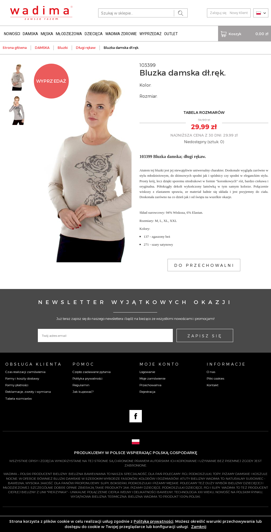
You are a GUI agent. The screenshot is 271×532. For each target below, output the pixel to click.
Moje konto (159, 364)
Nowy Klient (239, 13)
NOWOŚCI (12, 34)
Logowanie (147, 372)
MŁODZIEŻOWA (69, 34)
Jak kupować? (83, 391)
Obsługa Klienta (33, 364)
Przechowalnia (150, 385)
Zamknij (198, 526)
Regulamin (81, 385)
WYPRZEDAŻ (150, 34)
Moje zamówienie (152, 378)
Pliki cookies (215, 378)
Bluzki (63, 47)
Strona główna (15, 47)
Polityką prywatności (153, 521)
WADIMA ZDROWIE (121, 34)
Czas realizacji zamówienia (25, 372)
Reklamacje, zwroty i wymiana (28, 391)
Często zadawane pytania (92, 372)
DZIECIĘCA (94, 34)
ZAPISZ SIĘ (204, 335)
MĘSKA (47, 34)
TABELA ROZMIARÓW (204, 112)
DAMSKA (30, 34)
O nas (211, 372)
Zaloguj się (218, 13)
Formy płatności (16, 385)
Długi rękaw (86, 47)
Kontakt (212, 385)
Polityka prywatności (87, 378)
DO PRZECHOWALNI (204, 265)
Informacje (226, 364)
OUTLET (171, 34)
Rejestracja (147, 391)
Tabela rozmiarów (18, 398)
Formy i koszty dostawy (22, 378)
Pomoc (83, 364)
